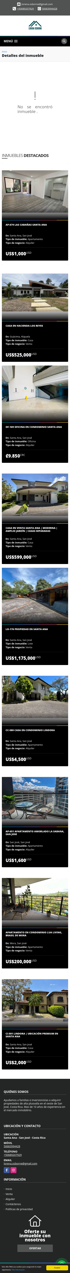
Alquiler (10, 1199)
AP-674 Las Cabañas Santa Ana (26, 224)
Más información (18, 1270)
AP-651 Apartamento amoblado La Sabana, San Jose (35, 833)
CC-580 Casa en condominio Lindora (30, 730)
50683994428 (49, 8)
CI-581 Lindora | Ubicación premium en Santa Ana (32, 1035)
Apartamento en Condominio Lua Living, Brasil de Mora (34, 934)
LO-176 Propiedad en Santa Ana (27, 629)
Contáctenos (13, 1204)
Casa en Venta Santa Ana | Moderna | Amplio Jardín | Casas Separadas (31, 529)
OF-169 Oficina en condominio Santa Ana (34, 427)
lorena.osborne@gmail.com (20, 1163)
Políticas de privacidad (19, 1209)
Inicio (4, 51)
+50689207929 (25, 8)
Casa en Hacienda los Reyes (24, 325)
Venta (9, 1194)
